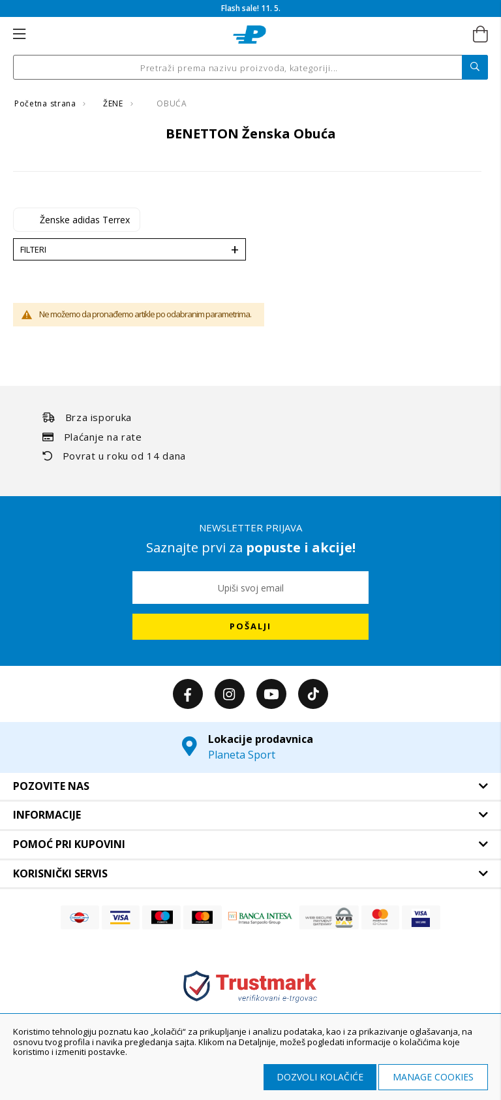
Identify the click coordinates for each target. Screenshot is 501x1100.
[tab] (250, 786)
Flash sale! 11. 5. (251, 8)
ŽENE (114, 103)
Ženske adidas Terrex (85, 219)
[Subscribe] (250, 627)
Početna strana (46, 103)
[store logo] (249, 34)
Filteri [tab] (33, 249)
